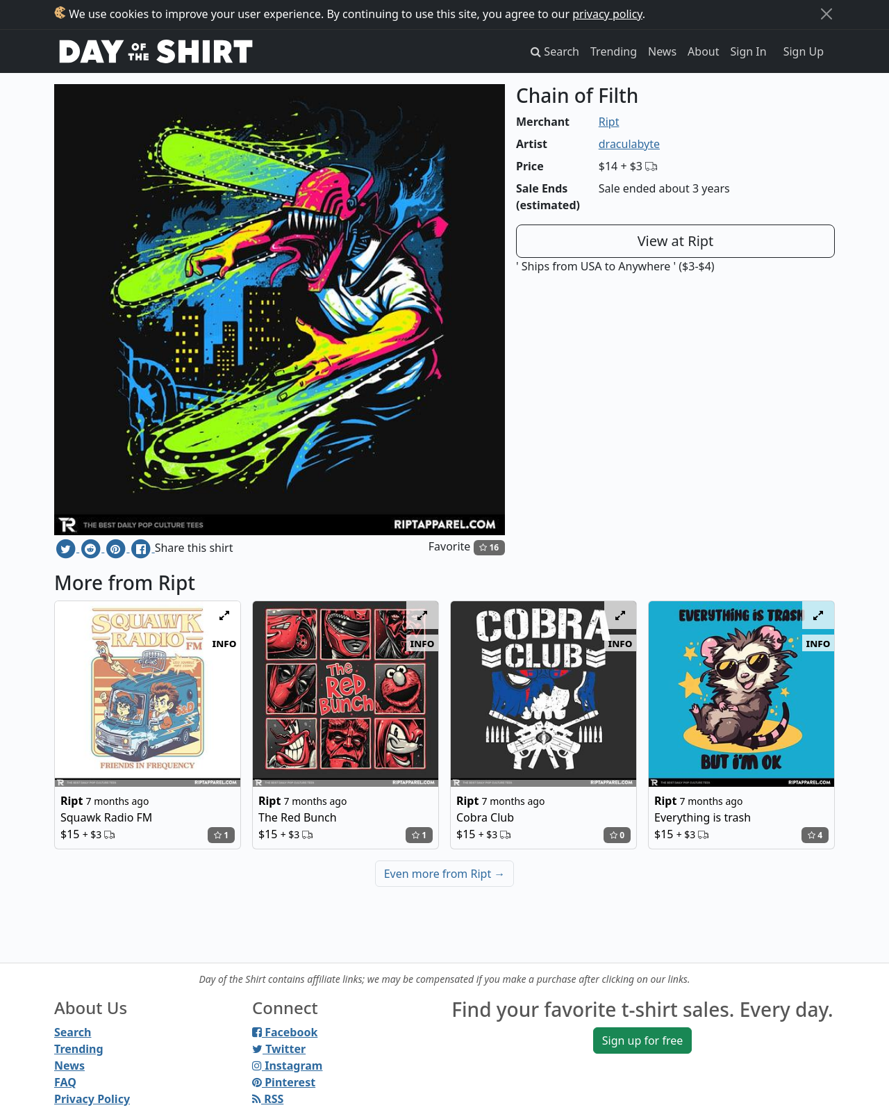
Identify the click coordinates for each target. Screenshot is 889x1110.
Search (72, 1032)
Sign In (749, 51)
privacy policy (607, 14)
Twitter (279, 1048)
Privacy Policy (92, 1099)
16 (489, 547)
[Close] (826, 14)
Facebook (284, 1032)
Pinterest (283, 1082)
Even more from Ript (445, 873)
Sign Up (803, 51)
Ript (609, 121)
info (225, 643)
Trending (613, 51)
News (662, 51)
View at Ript (676, 240)
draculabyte (629, 144)
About (703, 51)
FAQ (65, 1082)
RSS (267, 1099)
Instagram (287, 1065)
